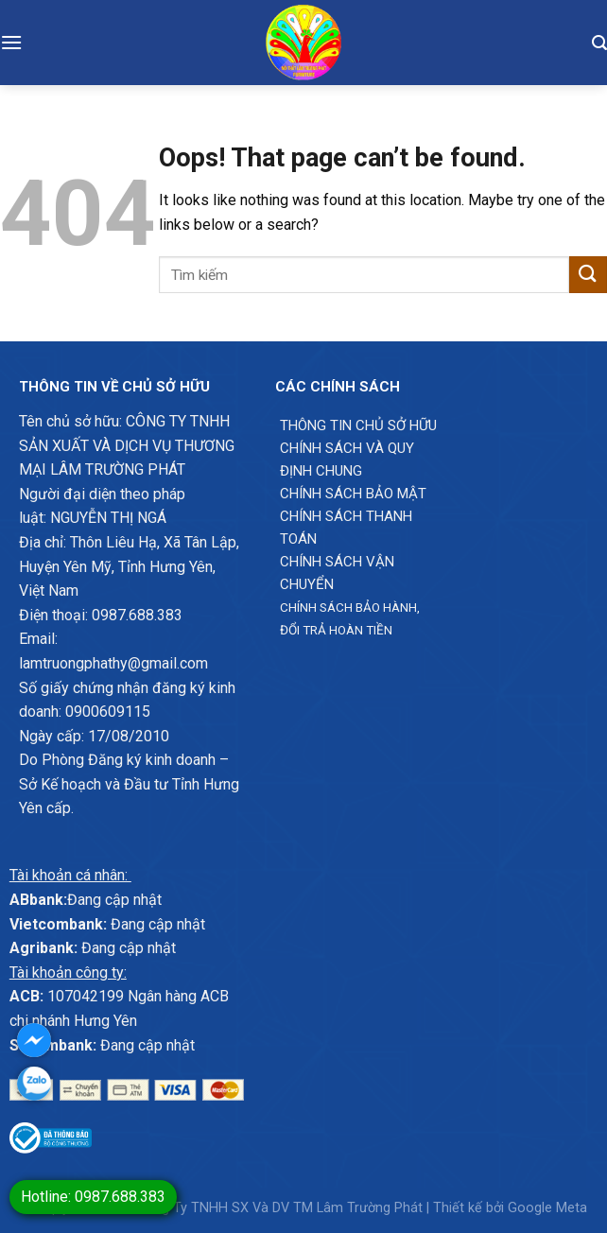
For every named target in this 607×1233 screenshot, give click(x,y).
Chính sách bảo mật (353, 493)
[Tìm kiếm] (599, 42)
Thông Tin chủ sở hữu (358, 425)
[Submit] (588, 274)
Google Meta (547, 1208)
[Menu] (11, 42)
